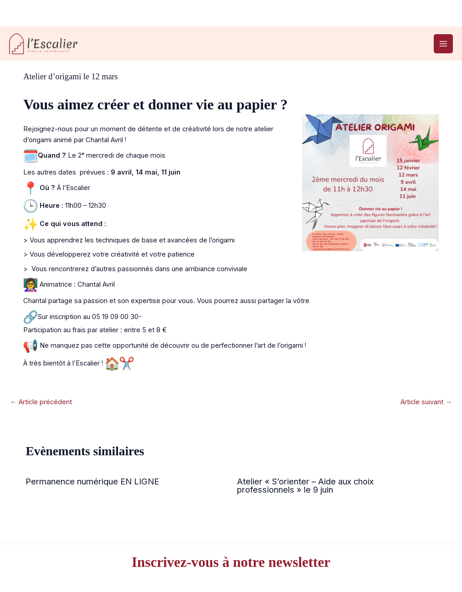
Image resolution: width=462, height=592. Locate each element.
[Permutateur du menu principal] (443, 43)
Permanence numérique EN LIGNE (92, 481)
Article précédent (41, 402)
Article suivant (426, 402)
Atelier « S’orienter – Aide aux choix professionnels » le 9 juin (305, 485)
